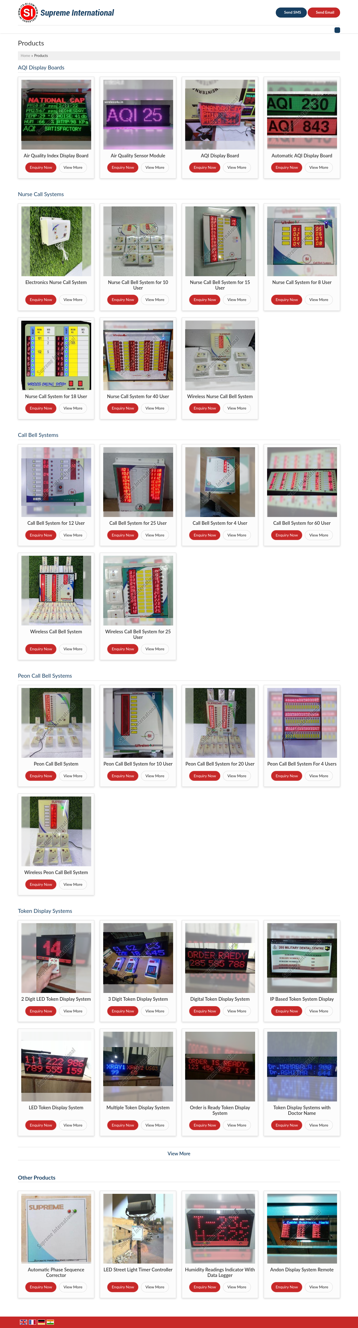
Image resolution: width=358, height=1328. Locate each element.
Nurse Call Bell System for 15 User (220, 285)
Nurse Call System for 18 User (56, 396)
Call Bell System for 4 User (220, 523)
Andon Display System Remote (302, 1269)
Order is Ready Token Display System (220, 1110)
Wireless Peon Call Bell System (56, 872)
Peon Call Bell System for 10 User (138, 764)
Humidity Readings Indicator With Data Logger (220, 1272)
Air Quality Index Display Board (56, 155)
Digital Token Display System (219, 999)
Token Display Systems (45, 911)
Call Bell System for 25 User (138, 523)
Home (25, 56)
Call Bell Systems (38, 435)
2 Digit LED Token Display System (56, 999)
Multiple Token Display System (137, 1107)
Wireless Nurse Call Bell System (220, 396)
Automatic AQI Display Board (302, 155)
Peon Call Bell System (56, 764)
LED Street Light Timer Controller (138, 1269)
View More (73, 167)
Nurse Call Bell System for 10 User (138, 285)
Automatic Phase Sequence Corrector (56, 1272)
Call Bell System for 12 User (56, 523)
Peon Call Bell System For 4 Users (302, 764)
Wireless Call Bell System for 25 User (138, 634)
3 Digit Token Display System (138, 999)
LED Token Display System (56, 1107)
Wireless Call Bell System (56, 631)
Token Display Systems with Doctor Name (302, 1110)
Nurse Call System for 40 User (138, 396)
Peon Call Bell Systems (45, 675)
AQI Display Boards (41, 67)
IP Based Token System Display (302, 999)
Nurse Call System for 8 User (301, 282)
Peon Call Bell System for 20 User (220, 764)
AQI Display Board (220, 155)
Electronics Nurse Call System (56, 282)
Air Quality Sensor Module (138, 155)
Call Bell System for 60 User (302, 523)
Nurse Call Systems (41, 194)
